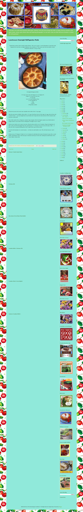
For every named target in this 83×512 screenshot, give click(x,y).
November (64, 115)
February (64, 139)
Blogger (60, 506)
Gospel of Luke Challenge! (67, 118)
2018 (62, 141)
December (64, 113)
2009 (62, 157)
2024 (62, 102)
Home (33, 149)
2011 (62, 153)
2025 (62, 101)
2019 (62, 111)
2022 (62, 106)
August (63, 131)
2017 (62, 143)
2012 (62, 152)
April (63, 135)
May (63, 133)
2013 (62, 150)
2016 (62, 144)
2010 (62, 155)
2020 (62, 110)
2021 (62, 108)
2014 (62, 148)
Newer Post (11, 149)
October (64, 128)
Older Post (54, 149)
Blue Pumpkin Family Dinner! (67, 123)
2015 (62, 146)
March (63, 137)
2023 (62, 104)
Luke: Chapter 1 (65, 116)
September (64, 130)
